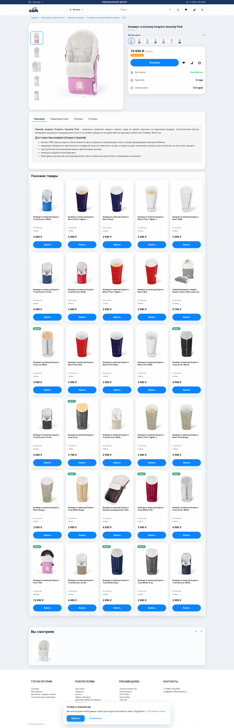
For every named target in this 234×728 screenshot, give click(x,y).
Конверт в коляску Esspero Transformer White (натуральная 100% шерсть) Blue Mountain (46, 218)
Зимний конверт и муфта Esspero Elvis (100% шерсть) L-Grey (185, 291)
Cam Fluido (124, 694)
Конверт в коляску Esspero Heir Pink (46, 581)
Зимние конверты (76, 18)
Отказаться (95, 718)
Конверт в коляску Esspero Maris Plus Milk (151, 363)
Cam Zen (123, 700)
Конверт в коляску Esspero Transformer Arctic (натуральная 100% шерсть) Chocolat (46, 436)
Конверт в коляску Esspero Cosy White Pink (151, 508)
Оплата (78, 694)
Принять (75, 718)
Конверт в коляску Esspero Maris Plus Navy (116, 363)
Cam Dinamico (126, 691)
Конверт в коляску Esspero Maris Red (151, 291)
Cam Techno (125, 697)
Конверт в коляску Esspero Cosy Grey (81, 436)
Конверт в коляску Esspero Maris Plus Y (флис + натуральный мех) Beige (151, 436)
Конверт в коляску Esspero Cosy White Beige (81, 508)
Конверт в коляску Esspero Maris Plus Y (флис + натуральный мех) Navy (81, 218)
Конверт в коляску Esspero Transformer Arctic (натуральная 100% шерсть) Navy (46, 291)
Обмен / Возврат (83, 697)
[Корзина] (202, 9)
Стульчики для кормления (43, 697)
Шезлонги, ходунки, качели (43, 694)
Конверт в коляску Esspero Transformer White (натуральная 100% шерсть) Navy (185, 581)
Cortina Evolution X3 (128, 689)
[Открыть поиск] (170, 10)
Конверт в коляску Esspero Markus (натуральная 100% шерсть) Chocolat (116, 508)
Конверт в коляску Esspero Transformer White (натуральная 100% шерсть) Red (81, 291)
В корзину (155, 62)
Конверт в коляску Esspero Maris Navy (116, 218)
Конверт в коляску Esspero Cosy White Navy (116, 581)
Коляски (35, 689)
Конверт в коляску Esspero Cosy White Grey (151, 581)
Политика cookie (200, 724)
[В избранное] (183, 62)
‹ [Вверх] (36, 27)
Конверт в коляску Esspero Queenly (103, 18)
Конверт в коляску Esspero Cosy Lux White (46, 363)
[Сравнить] (191, 62)
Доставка (79, 689)
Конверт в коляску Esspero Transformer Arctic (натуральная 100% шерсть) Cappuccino (81, 581)
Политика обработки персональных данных (178, 724)
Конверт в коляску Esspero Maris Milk (185, 218)
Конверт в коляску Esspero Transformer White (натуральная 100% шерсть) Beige (116, 436)
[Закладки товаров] (186, 9)
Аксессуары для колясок (53, 18)
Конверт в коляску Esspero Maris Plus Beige (185, 436)
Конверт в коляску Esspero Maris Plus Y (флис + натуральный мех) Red (116, 291)
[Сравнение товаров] (194, 9)
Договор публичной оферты (88, 700)
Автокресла (37, 691)
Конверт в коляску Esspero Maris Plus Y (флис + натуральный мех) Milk (151, 218)
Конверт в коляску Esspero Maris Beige (46, 508)
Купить (47, 244)
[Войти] (178, 9)
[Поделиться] (199, 62)
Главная (34, 18)
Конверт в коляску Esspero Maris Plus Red (81, 363)
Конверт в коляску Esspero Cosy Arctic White (185, 508)
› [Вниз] (36, 105)
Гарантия (79, 691)
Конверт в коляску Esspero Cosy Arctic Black (185, 363)
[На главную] (33, 9)
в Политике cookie (156, 711)
